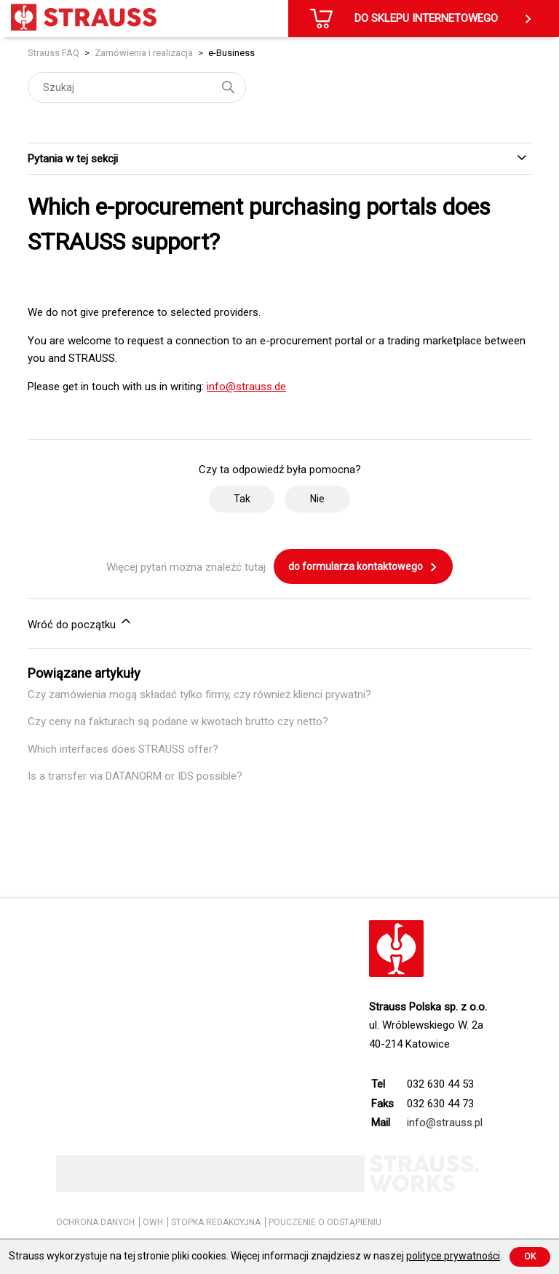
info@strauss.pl (445, 1122)
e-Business (231, 52)
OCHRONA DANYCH (95, 1222)
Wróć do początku (80, 622)
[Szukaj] (136, 87)
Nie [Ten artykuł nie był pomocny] (317, 499)
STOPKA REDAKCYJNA (216, 1222)
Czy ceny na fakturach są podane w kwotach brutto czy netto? (178, 721)
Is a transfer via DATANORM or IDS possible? (135, 776)
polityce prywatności (453, 1256)
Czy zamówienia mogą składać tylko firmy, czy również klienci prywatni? (199, 694)
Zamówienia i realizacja (144, 52)
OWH (153, 1222)
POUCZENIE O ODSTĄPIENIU (325, 1222)
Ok (530, 1256)
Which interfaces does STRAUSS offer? (123, 749)
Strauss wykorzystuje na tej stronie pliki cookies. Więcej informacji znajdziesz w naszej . (255, 1256)
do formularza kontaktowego (363, 567)
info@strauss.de (246, 386)
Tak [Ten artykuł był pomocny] (242, 499)
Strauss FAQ (55, 52)
